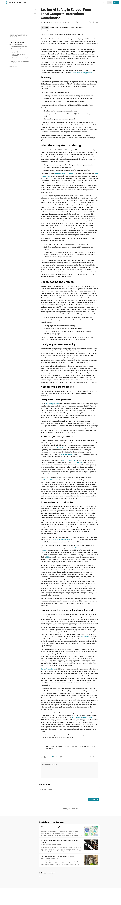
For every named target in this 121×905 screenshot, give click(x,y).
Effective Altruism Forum (16, 2)
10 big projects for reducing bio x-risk (53, 827)
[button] (53, 757)
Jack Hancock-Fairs (46, 844)
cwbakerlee (44, 828)
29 (58, 858)
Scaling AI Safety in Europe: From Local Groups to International (66, 14)
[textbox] (69, 792)
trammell (43, 858)
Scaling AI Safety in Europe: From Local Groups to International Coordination (19, 35)
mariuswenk (47, 22)
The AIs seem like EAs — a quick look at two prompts (58, 856)
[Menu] (3, 3)
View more (42, 878)
